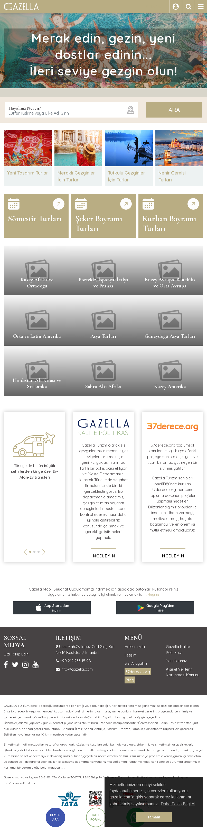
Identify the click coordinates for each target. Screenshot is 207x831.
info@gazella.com (76, 669)
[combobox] (71, 110)
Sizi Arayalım (136, 663)
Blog (130, 680)
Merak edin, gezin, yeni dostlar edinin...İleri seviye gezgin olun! (104, 54)
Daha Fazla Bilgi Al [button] (178, 804)
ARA (174, 109)
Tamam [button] (153, 817)
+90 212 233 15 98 (75, 660)
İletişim (131, 655)
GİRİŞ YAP (154, 6)
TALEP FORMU (95, 817)
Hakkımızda (135, 646)
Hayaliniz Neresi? (24, 108)
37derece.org (138, 671)
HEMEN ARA (55, 817)
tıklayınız (152, 594)
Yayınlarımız (176, 660)
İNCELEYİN (103, 555)
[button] (30, 552)
